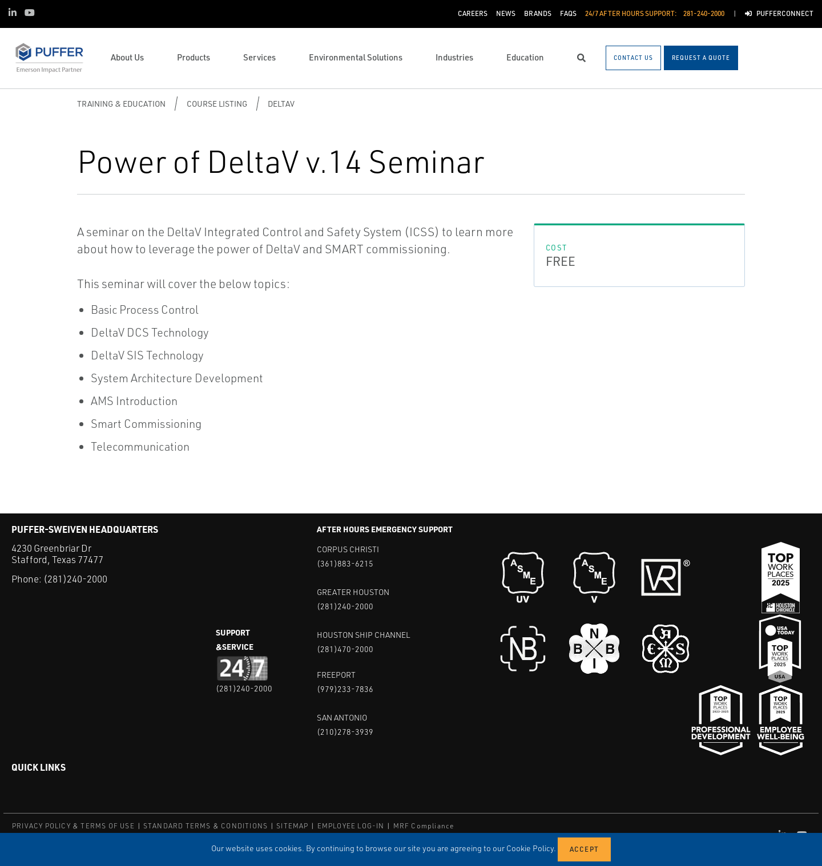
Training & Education (121, 103)
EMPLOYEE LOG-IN (351, 826)
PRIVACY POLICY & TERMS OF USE (73, 826)
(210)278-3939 (345, 731)
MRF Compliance (423, 826)
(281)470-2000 (345, 649)
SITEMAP (292, 826)
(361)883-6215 (345, 563)
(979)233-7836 (345, 689)
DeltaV (281, 103)
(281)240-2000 (75, 579)
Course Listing (217, 103)
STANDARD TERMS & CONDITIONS (205, 826)
